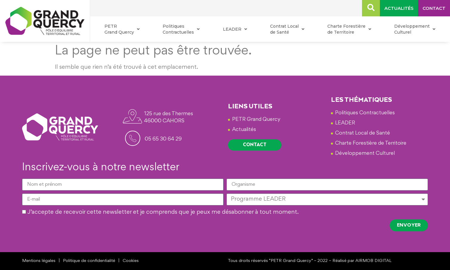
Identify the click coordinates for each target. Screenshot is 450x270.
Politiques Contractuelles (181, 29)
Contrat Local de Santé (287, 29)
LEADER (235, 29)
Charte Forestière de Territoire (349, 29)
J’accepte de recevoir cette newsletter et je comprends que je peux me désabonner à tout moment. (163, 212)
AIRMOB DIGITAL (373, 261)
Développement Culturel (414, 29)
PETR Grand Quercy (122, 29)
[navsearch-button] (370, 8)
